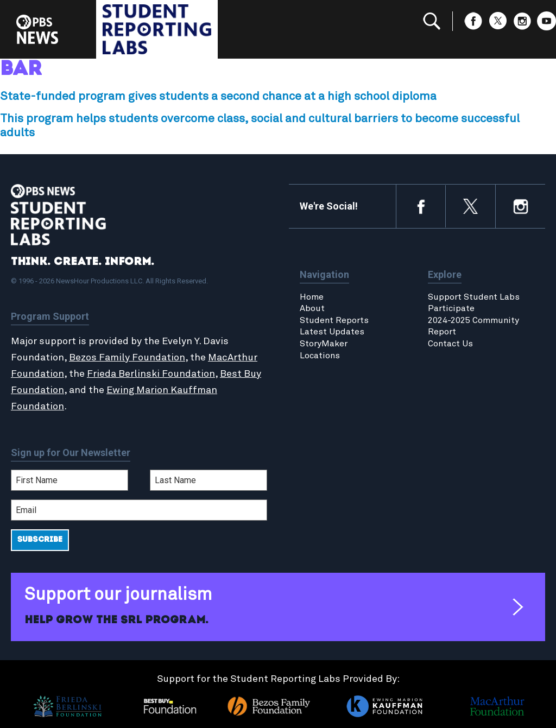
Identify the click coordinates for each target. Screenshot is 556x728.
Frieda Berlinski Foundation (151, 374)
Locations (320, 355)
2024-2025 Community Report (473, 326)
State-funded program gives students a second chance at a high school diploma (218, 97)
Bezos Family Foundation (127, 358)
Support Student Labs (474, 297)
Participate (451, 308)
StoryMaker (324, 343)
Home (312, 297)
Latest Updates (332, 331)
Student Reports (334, 320)
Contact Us (450, 343)
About (312, 308)
